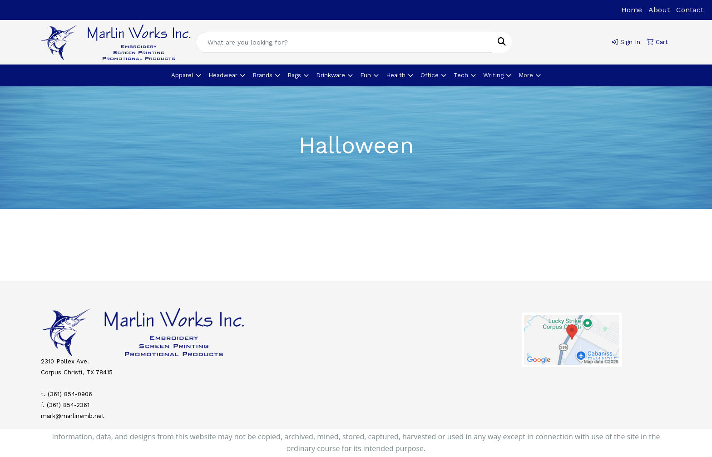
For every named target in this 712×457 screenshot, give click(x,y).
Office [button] (429, 75)
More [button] (526, 75)
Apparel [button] (182, 75)
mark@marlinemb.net (72, 415)
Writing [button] (493, 75)
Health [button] (395, 75)
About (659, 9)
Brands (262, 75)
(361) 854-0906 (70, 394)
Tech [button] (461, 75)
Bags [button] (294, 75)
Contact (689, 9)
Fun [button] (365, 75)
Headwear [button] (222, 75)
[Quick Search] (344, 42)
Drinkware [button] (330, 75)
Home (631, 9)
